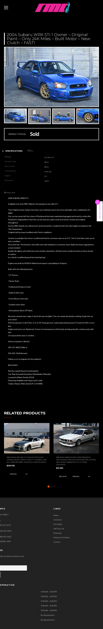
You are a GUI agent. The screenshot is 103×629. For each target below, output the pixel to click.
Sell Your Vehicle (99, 211)
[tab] (49, 486)
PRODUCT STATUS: (17, 134)
